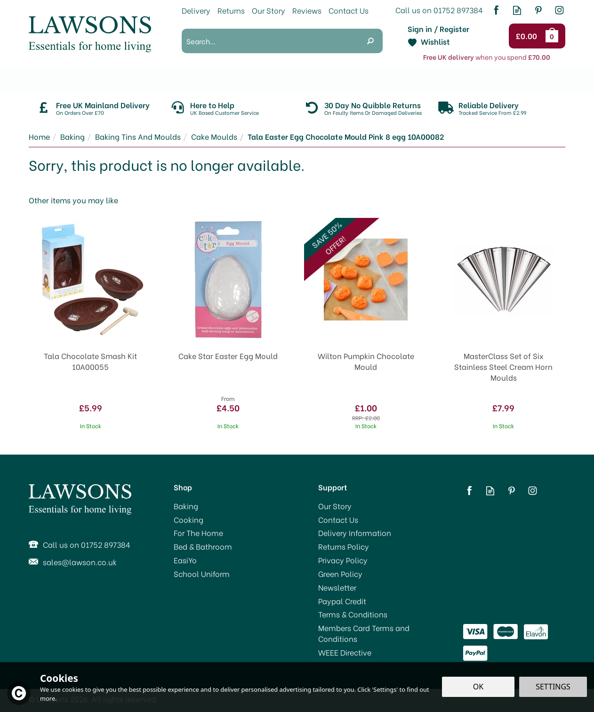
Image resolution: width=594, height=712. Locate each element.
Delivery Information (354, 533)
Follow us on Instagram (559, 10)
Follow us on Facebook (496, 10)
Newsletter (337, 587)
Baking (186, 506)
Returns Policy (343, 546)
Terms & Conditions (352, 614)
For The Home (198, 533)
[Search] (270, 41)
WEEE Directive (344, 652)
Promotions (49, 78)
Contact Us (338, 519)
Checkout (528, 36)
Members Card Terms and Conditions (363, 633)
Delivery (196, 10)
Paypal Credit (342, 601)
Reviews (306, 10)
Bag (553, 36)
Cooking (188, 519)
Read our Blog (517, 10)
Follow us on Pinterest (538, 10)
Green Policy (340, 573)
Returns (231, 10)
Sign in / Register (438, 29)
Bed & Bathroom (203, 546)
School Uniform (202, 573)
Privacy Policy (343, 560)
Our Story (335, 506)
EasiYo (185, 560)
